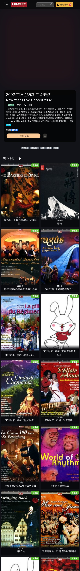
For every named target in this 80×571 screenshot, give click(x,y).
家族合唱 (49, 344)
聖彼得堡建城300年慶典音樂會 (12, 248)
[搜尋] (42, 4)
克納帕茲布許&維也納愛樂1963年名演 (31, 496)
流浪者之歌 (12, 375)
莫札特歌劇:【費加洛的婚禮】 (12, 310)
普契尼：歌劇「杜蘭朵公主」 (31, 279)
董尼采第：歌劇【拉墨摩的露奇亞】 (31, 216)
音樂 (42, 148)
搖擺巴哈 (49, 251)
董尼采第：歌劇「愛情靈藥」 (68, 216)
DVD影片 (25, 148)
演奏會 (56, 148)
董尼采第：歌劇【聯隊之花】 (12, 216)
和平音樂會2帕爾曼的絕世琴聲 (49, 465)
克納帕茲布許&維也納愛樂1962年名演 (49, 496)
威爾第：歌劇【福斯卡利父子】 (49, 372)
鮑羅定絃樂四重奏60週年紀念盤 (49, 185)
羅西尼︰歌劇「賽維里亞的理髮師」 (12, 185)
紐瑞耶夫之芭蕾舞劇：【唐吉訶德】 (31, 341)
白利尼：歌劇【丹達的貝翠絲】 (49, 527)
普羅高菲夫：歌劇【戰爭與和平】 (68, 248)
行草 (68, 499)
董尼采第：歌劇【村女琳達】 (49, 216)
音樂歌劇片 (34, 148)
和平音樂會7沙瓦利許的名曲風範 (68, 434)
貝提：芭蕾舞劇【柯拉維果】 (12, 496)
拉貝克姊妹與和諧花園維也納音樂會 (31, 434)
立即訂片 (23, 135)
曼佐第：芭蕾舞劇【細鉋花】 (68, 310)
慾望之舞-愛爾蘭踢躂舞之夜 (68, 185)
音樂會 (48, 148)
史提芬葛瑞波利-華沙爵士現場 (68, 527)
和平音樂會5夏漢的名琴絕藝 (49, 434)
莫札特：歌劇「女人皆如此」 (49, 310)
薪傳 (30, 189)
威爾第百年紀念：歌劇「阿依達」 (31, 372)
